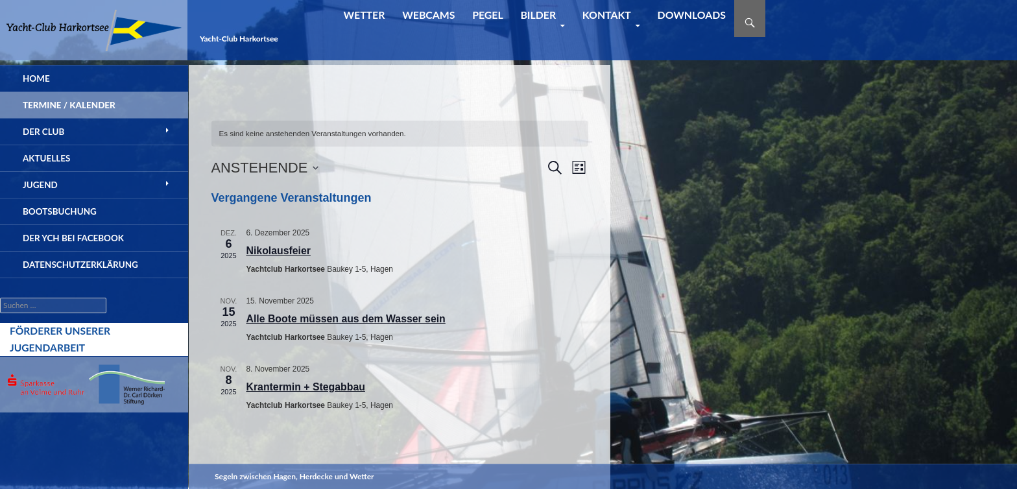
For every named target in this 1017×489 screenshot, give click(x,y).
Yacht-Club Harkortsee (239, 38)
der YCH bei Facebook (73, 238)
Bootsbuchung (60, 211)
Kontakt (606, 14)
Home (36, 78)
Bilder (538, 14)
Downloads (692, 14)
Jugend (40, 185)
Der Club (43, 131)
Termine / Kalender (69, 105)
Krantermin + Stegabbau (305, 386)
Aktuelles (46, 158)
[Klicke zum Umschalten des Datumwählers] (265, 168)
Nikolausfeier (278, 250)
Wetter (364, 14)
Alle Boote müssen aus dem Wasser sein (346, 318)
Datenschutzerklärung (80, 264)
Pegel (487, 14)
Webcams (428, 14)
